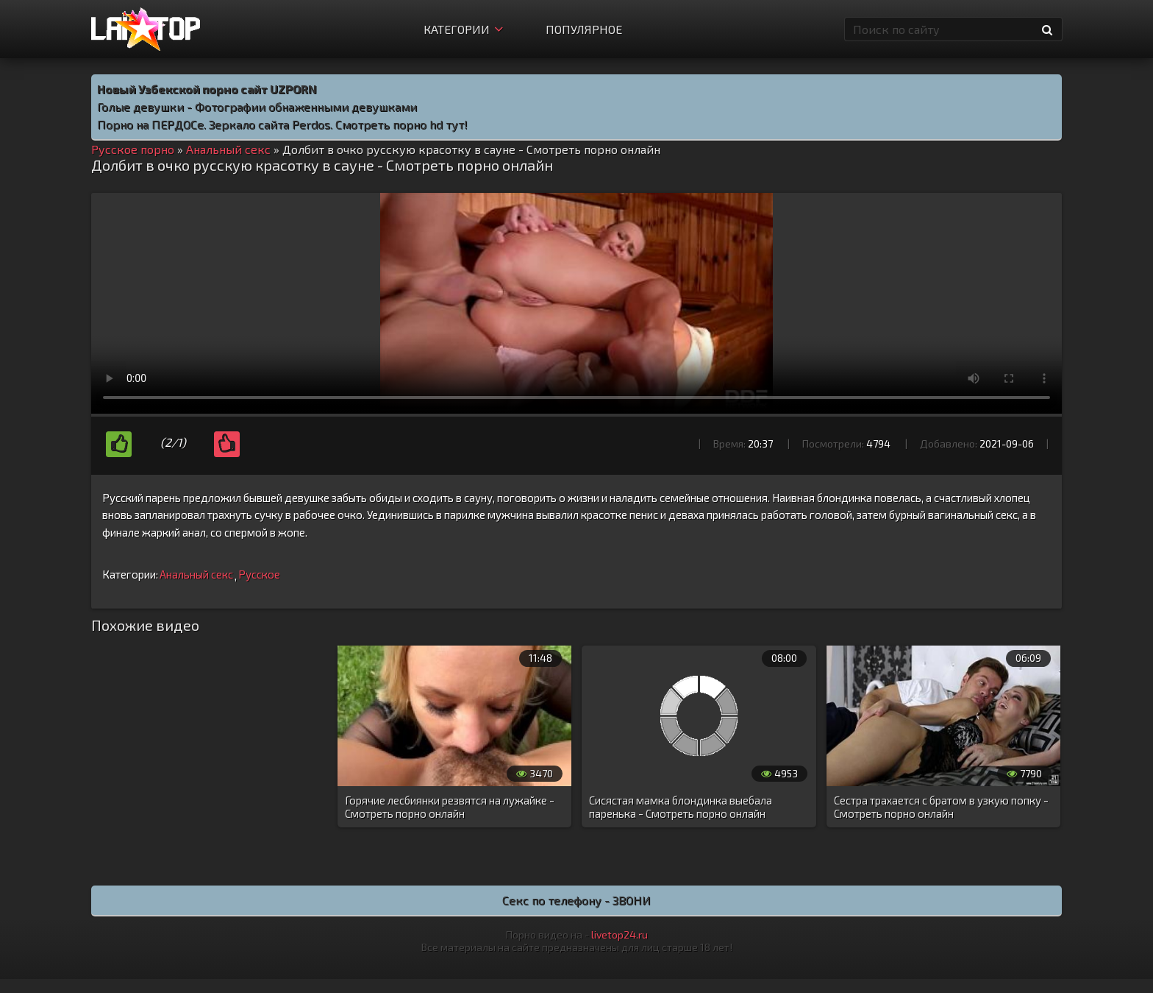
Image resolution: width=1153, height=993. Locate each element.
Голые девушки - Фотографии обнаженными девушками (257, 106)
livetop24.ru (619, 934)
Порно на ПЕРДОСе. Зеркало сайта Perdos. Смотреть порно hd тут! (282, 124)
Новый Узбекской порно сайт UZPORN (207, 89)
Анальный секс (196, 574)
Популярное (584, 29)
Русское (259, 574)
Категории (463, 29)
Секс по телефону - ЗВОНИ (576, 900)
